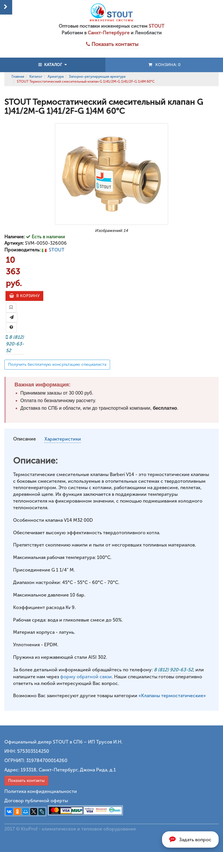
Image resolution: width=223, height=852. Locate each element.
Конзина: (164, 64)
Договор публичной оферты (36, 800)
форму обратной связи (86, 676)
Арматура (56, 76)
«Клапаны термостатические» (172, 695)
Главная (18, 76)
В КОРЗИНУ (24, 295)
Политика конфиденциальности (40, 791)
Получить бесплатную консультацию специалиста (57, 364)
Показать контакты (26, 780)
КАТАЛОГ (52, 64)
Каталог (35, 76)
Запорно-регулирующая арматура (97, 76)
